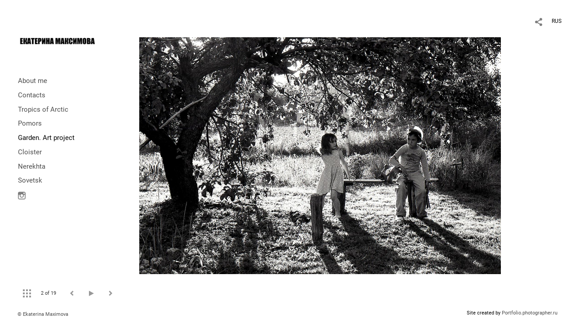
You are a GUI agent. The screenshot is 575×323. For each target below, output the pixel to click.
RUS (557, 21)
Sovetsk (30, 180)
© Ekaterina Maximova (43, 314)
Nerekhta (31, 166)
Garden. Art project (46, 138)
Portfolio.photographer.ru (529, 313)
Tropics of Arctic (43, 109)
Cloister (30, 152)
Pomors (30, 123)
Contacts (31, 95)
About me (32, 81)
